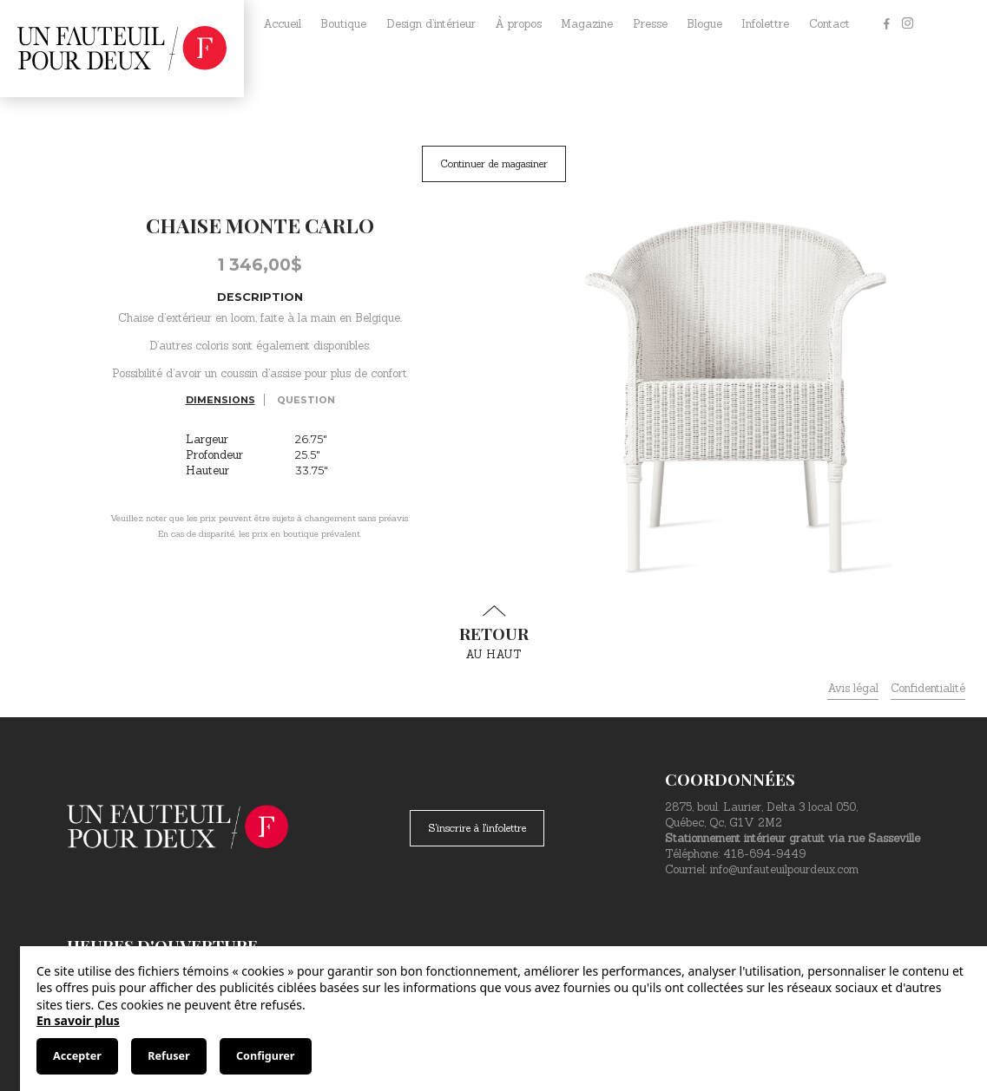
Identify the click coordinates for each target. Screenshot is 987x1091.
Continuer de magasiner (494, 163)
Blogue (704, 23)
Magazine (587, 23)
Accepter (77, 1056)
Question (306, 400)
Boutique (343, 23)
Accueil (282, 23)
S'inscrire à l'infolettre (477, 827)
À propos (518, 23)
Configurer (265, 1056)
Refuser (168, 1056)
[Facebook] (886, 24)
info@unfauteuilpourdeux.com (784, 869)
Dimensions (220, 400)
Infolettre (765, 23)
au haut (494, 633)
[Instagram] (907, 24)
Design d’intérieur (431, 23)
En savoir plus (78, 1020)
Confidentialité (928, 688)
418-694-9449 (764, 853)
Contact (829, 23)
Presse (650, 23)
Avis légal (852, 688)
